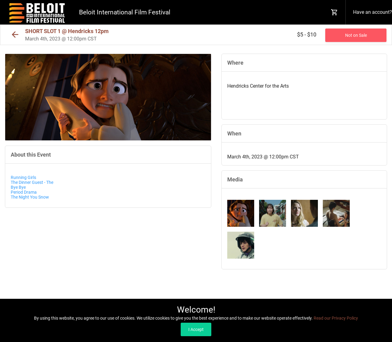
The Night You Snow (30, 197)
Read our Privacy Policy (336, 318)
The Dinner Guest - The (32, 182)
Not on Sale (356, 35)
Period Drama (24, 192)
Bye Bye (19, 187)
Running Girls (23, 177)
